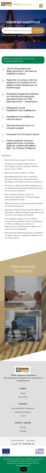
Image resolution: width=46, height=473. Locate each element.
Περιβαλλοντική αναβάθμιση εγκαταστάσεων (20, 117)
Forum (23, 416)
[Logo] (23, 371)
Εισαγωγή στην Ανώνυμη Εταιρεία (22, 134)
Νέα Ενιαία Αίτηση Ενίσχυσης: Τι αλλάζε (19, 173)
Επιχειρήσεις (39, 35)
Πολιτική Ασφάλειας (17, 440)
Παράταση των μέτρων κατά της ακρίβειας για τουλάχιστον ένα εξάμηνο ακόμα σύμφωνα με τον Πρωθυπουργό (21, 84)
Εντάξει (23, 469)
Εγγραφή (23, 431)
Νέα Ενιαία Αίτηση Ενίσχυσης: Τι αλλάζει (20, 160)
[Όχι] (43, 466)
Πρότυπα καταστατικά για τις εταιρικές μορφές (20, 126)
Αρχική (23, 393)
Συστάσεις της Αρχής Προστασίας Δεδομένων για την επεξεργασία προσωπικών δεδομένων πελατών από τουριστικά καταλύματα (24, 188)
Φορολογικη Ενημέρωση (26, 35)
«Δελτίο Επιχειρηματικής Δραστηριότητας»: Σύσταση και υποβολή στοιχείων (21, 71)
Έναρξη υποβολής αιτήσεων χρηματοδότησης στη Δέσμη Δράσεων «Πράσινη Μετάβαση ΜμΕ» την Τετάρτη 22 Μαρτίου (21, 144)
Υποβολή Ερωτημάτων (23, 412)
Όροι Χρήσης (30, 440)
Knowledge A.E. (29, 444)
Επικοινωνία (23, 397)
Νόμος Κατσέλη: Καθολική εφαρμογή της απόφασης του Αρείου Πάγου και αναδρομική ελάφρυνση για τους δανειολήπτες (24, 235)
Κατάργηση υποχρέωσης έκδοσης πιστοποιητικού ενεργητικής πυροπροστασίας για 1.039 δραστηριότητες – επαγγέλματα (22, 98)
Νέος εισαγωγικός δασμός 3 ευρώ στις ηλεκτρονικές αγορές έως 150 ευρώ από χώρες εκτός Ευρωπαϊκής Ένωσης (22, 197)
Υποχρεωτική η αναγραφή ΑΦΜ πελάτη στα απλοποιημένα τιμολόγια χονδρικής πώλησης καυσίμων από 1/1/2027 (22, 166)
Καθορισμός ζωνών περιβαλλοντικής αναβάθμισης (21, 109)
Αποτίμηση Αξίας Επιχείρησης (23, 408)
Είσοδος (23, 427)
